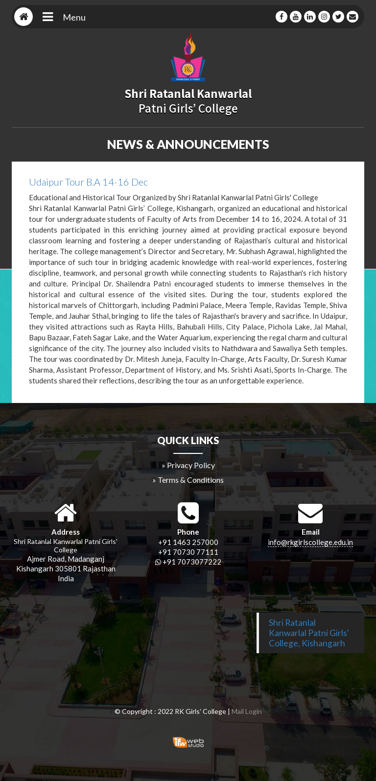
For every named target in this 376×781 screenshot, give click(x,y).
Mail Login (247, 711)
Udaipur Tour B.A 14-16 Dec (88, 182)
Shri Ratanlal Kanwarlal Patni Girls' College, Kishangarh (309, 632)
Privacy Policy (191, 465)
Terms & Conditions (191, 479)
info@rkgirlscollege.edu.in (310, 542)
